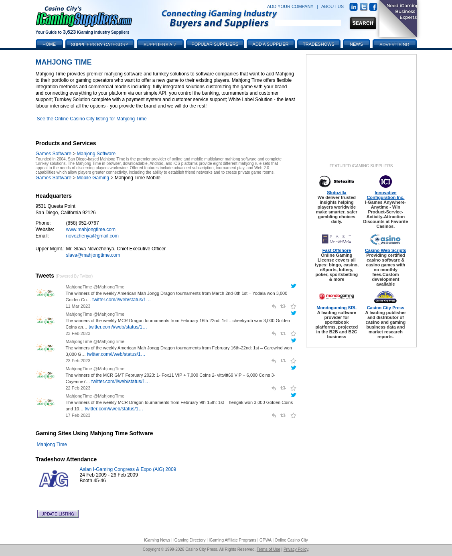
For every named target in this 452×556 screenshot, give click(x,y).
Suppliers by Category (99, 44)
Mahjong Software (96, 153)
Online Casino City (291, 540)
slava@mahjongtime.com (93, 255)
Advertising (394, 44)
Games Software (53, 153)
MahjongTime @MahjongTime (95, 286)
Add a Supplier (271, 44)
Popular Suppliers (214, 44)
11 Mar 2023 (78, 306)
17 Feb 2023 (78, 415)
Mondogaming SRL (336, 307)
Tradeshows (318, 44)
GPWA (265, 540)
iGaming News (157, 540)
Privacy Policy (296, 549)
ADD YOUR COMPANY (290, 6)
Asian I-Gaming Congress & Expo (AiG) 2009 (128, 469)
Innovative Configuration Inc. (385, 195)
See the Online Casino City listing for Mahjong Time (92, 119)
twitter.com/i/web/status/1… (121, 299)
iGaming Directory (190, 540)
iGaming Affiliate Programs (232, 540)
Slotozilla (336, 192)
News (356, 44)
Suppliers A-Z (160, 44)
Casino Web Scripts (385, 250)
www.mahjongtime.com (91, 229)
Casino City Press (386, 307)
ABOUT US (332, 6)
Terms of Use (268, 549)
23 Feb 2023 (78, 333)
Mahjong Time (52, 444)
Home (49, 44)
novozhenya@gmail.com (92, 236)
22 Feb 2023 (78, 388)
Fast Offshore (336, 250)
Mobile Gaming (93, 178)
